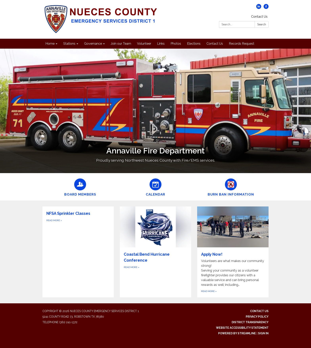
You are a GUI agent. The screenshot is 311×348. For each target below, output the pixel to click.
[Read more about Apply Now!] (233, 251)
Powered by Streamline (237, 333)
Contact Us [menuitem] (214, 43)
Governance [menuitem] (93, 43)
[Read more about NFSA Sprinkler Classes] (78, 251)
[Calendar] (155, 187)
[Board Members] (80, 187)
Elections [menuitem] (194, 43)
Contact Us (259, 16)
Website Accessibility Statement (242, 327)
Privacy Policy (257, 316)
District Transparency (250, 322)
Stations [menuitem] (69, 43)
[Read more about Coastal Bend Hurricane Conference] (155, 251)
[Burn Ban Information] (231, 187)
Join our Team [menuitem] (121, 43)
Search (261, 24)
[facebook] (266, 8)
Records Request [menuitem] (241, 43)
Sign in (263, 333)
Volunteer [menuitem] (144, 43)
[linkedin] (258, 8)
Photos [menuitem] (176, 43)
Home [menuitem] (50, 43)
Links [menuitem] (161, 43)
